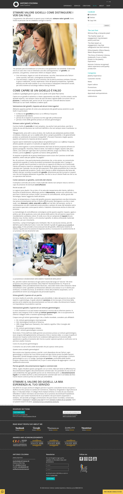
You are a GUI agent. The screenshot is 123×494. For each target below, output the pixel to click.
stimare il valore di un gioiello (60, 400)
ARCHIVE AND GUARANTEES (72, 412)
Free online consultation (113, 492)
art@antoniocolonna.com (21, 469)
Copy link (93, 20)
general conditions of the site (29, 416)
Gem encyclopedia (94, 90)
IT (107, 1)
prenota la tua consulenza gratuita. (46, 402)
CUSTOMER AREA (19, 412)
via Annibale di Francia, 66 (21, 461)
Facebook (93, 15)
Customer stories (94, 79)
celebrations (92, 96)
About (101, 6)
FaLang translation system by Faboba (6, 404)
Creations (86, 6)
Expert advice (93, 84)
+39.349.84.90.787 (23, 467)
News (90, 82)
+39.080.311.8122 (20, 465)
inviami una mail (38, 400)
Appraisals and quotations (97, 93)
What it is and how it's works (69, 416)
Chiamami (26, 400)
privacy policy (54, 475)
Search (107, 25)
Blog (95, 6)
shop (108, 6)
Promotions (92, 87)
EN (110, 1)
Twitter (92, 17)
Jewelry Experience (94, 76)
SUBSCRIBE (50, 478)
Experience (68, 6)
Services (77, 6)
